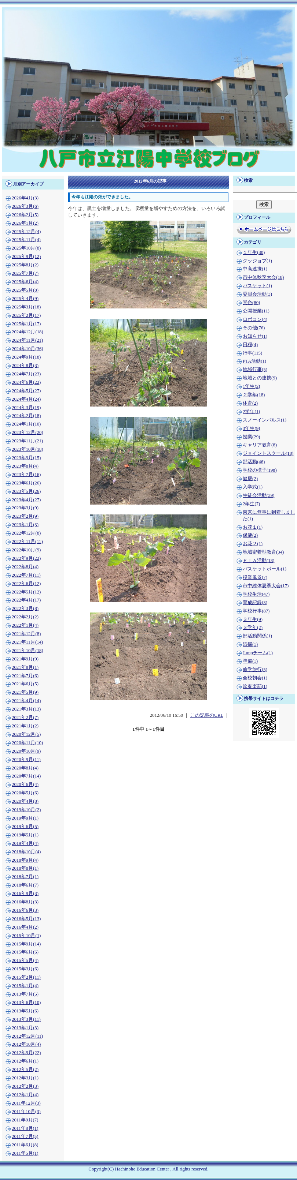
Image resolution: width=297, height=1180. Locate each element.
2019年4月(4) (25, 843)
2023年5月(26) (26, 491)
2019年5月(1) (25, 835)
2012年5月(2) (25, 1069)
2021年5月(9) (25, 692)
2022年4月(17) (26, 600)
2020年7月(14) (26, 776)
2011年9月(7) (25, 1120)
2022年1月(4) (25, 625)
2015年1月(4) (25, 985)
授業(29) (251, 436)
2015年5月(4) (25, 960)
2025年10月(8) (26, 248)
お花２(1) (253, 543)
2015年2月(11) (26, 977)
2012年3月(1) (25, 1077)
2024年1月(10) (26, 424)
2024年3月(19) (26, 407)
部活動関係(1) (257, 635)
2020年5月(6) (25, 792)
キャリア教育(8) (260, 444)
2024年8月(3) (25, 365)
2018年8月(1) (25, 868)
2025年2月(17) (26, 315)
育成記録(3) (255, 602)
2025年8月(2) (25, 264)
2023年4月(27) (26, 499)
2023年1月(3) (25, 524)
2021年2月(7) (25, 717)
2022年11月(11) (27, 541)
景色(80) (251, 302)
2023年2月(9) (25, 516)
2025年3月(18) (26, 307)
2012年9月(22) (26, 1052)
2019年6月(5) (25, 826)
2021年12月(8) (26, 633)
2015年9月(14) (26, 944)
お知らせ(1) (255, 336)
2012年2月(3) (25, 1086)
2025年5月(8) (25, 290)
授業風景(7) (255, 577)
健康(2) (250, 478)
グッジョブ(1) (257, 260)
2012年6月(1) (25, 1061)
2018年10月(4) (26, 851)
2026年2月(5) (25, 214)
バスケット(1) (257, 285)
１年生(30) (254, 252)
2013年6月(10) (26, 1002)
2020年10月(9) (26, 751)
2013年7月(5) (25, 994)
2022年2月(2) (25, 616)
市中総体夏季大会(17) (266, 585)
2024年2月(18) (26, 415)
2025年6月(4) (25, 281)
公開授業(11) (256, 311)
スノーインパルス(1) (264, 420)
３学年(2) (253, 627)
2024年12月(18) (27, 331)
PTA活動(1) (254, 361)
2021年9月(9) (25, 659)
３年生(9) (253, 619)
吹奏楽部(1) (255, 686)
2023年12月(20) (27, 432)
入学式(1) (253, 487)
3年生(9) (251, 428)
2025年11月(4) (26, 239)
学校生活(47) (256, 594)
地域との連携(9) (260, 378)
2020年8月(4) (25, 768)
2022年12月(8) (26, 533)
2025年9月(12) (26, 256)
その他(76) (254, 327)
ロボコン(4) (255, 319)
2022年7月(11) (26, 575)
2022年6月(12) (26, 583)
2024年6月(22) (26, 382)
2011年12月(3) (26, 1103)
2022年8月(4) (25, 566)
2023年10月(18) (27, 449)
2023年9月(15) (26, 457)
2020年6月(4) (25, 784)
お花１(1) (253, 527)
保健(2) (250, 535)
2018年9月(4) (25, 860)
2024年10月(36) (27, 348)
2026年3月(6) (25, 206)
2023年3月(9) (25, 507)
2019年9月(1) (25, 818)
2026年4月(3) (25, 198)
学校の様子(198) (260, 470)
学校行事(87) (256, 611)
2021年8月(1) (25, 667)
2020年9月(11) (26, 759)
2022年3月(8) (25, 608)
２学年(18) (254, 394)
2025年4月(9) (25, 298)
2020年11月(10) (27, 742)
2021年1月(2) (25, 725)
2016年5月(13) (26, 918)
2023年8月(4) (25, 466)
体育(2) (250, 403)
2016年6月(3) (25, 910)
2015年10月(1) (26, 935)
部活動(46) (254, 461)
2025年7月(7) (25, 273)
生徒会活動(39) (258, 495)
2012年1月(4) (25, 1094)
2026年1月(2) (25, 223)
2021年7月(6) (25, 675)
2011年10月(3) (26, 1111)
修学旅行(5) (255, 669)
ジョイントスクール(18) (268, 453)
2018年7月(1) (25, 876)
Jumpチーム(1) (258, 652)
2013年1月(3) (25, 1027)
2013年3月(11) (26, 1019)
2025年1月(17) (26, 323)
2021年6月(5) (25, 683)
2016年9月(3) (25, 893)
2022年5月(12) (26, 592)
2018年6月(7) (25, 885)
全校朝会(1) (255, 678)
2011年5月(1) (25, 1153)
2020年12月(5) (26, 734)
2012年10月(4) (26, 1044)
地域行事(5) (255, 369)
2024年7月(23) (26, 374)
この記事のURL (206, 715)
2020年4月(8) (25, 801)
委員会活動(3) (257, 294)
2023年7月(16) (26, 474)
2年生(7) (251, 503)
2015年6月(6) (25, 952)
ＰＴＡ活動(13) (258, 560)
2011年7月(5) (25, 1136)
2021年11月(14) (27, 642)
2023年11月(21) (27, 440)
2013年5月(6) (25, 1011)
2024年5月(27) (26, 390)
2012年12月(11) (27, 1036)
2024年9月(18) (26, 357)
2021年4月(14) (26, 700)
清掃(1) (250, 644)
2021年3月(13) (26, 709)
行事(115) (252, 353)
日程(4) (250, 344)
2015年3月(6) (25, 968)
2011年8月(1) (25, 1128)
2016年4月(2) (25, 927)
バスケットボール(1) (264, 569)
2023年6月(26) (26, 483)
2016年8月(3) (25, 901)
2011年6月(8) (25, 1144)
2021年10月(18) (27, 650)
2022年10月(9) (26, 549)
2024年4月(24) (26, 399)
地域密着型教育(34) (263, 552)
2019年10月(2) (26, 809)
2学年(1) (251, 411)
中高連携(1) (255, 268)
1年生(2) (251, 386)
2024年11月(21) (27, 340)
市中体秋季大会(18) (263, 277)
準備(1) (250, 661)
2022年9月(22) (26, 558)
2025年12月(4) (26, 231)
